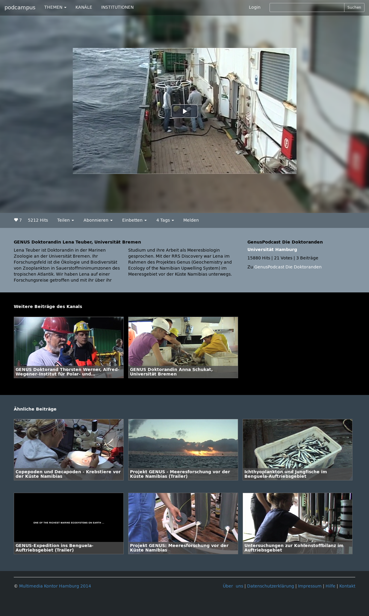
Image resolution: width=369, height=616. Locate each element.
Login (255, 7)
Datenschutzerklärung (270, 586)
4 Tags (165, 220)
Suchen (354, 7)
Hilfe (330, 586)
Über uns (233, 586)
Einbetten (134, 220)
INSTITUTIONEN (117, 7)
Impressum (310, 586)
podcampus (19, 7)
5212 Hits (38, 220)
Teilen (65, 220)
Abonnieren (98, 220)
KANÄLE (83, 7)
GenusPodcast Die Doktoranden (288, 267)
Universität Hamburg (272, 249)
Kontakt (347, 586)
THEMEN (55, 7)
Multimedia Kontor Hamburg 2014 (55, 586)
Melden (191, 220)
